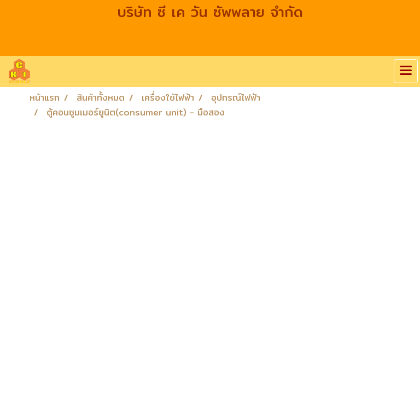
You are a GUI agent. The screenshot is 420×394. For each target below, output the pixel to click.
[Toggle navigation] (406, 71)
